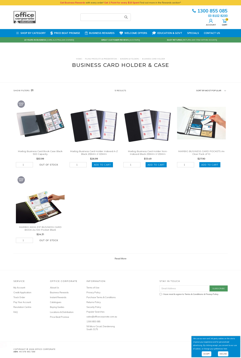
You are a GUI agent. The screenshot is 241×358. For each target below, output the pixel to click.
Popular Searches (96, 311)
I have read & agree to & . (189, 294)
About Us (54, 287)
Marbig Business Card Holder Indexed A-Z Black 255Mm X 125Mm (94, 152)
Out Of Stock (48, 164)
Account (211, 22)
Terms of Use (93, 287)
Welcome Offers (133, 33)
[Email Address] (185, 288)
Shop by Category (31, 33)
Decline (223, 354)
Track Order (19, 297)
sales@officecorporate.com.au (101, 316)
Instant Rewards (58, 297)
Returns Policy (94, 302)
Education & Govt (167, 33)
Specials (193, 33)
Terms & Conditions (194, 294)
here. (226, 349)
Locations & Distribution (62, 312)
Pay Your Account (22, 302)
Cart (225, 22)
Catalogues (55, 302)
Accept (206, 354)
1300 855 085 (210, 11)
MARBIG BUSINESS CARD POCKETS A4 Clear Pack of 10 (201, 152)
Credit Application (22, 292)
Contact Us (212, 33)
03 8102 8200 (218, 16)
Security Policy (94, 307)
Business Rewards (100, 33)
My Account (19, 287)
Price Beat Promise (65, 33)
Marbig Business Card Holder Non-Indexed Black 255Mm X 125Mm (147, 152)
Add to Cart (102, 164)
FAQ (15, 312)
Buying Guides (57, 307)
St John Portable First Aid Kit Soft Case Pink (31, 344)
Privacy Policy (93, 292)
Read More (120, 258)
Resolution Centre (22, 307)
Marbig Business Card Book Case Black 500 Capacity (40, 152)
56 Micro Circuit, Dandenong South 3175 (101, 328)
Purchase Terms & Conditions (101, 297)
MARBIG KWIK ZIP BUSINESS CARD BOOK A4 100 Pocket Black (40, 230)
